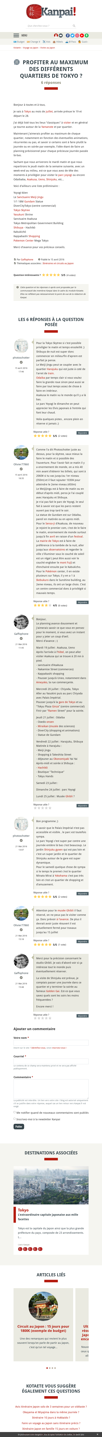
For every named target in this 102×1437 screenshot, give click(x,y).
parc (61, 175)
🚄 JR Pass (70, 41)
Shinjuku (51, 179)
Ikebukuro (42, 580)
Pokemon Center (24, 240)
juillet (49, 111)
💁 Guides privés (87, 41)
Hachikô (43, 767)
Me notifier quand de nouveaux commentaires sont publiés (52, 1112)
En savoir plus (78, 1434)
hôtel (61, 652)
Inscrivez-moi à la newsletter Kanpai (38, 1119)
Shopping (34, 236)
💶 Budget (19, 41)
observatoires (57, 549)
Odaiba (40, 377)
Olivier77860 (21, 464)
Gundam (29, 201)
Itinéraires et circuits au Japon (58, 263)
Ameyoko (41, 682)
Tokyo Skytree (22, 210)
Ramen (52, 710)
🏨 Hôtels (58, 41)
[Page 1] (47, 1368)
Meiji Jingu (37, 197)
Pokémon (51, 571)
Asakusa (32, 179)
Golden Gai (52, 991)
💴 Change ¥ (33, 41)
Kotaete (17, 47)
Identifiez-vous (38, 1047)
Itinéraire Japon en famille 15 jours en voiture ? (51, 1428)
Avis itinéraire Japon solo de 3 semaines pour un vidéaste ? (51, 1406)
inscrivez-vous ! (59, 1047)
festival (78, 536)
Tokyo (27, 111)
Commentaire (23, 1077)
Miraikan (43, 726)
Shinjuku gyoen (53, 849)
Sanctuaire (23, 197)
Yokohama (61, 875)
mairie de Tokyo (49, 541)
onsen (50, 721)
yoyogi (68, 175)
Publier (18, 1126)
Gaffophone (27, 259)
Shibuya (18, 227)
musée (54, 726)
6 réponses (51, 82)
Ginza (55, 706)
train (51, 373)
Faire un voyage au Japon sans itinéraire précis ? (51, 1423)
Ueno (41, 179)
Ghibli (69, 796)
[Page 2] (49, 1368)
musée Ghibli (66, 910)
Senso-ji (50, 523)
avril (52, 536)
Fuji (69, 562)
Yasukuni (19, 214)
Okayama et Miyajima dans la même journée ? (51, 1412)
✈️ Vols (46, 41)
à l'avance (63, 919)
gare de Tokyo (67, 702)
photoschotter (21, 357)
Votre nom (21, 1037)
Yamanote (47, 127)
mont (63, 562)
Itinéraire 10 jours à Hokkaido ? (51, 1417)
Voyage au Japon (30, 47)
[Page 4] (55, 1368)
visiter (67, 122)
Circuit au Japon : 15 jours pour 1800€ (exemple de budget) (43, 1328)
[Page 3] (52, 1368)
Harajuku (52, 369)
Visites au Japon (47, 47)
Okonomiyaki (61, 759)
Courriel (20, 1056)
